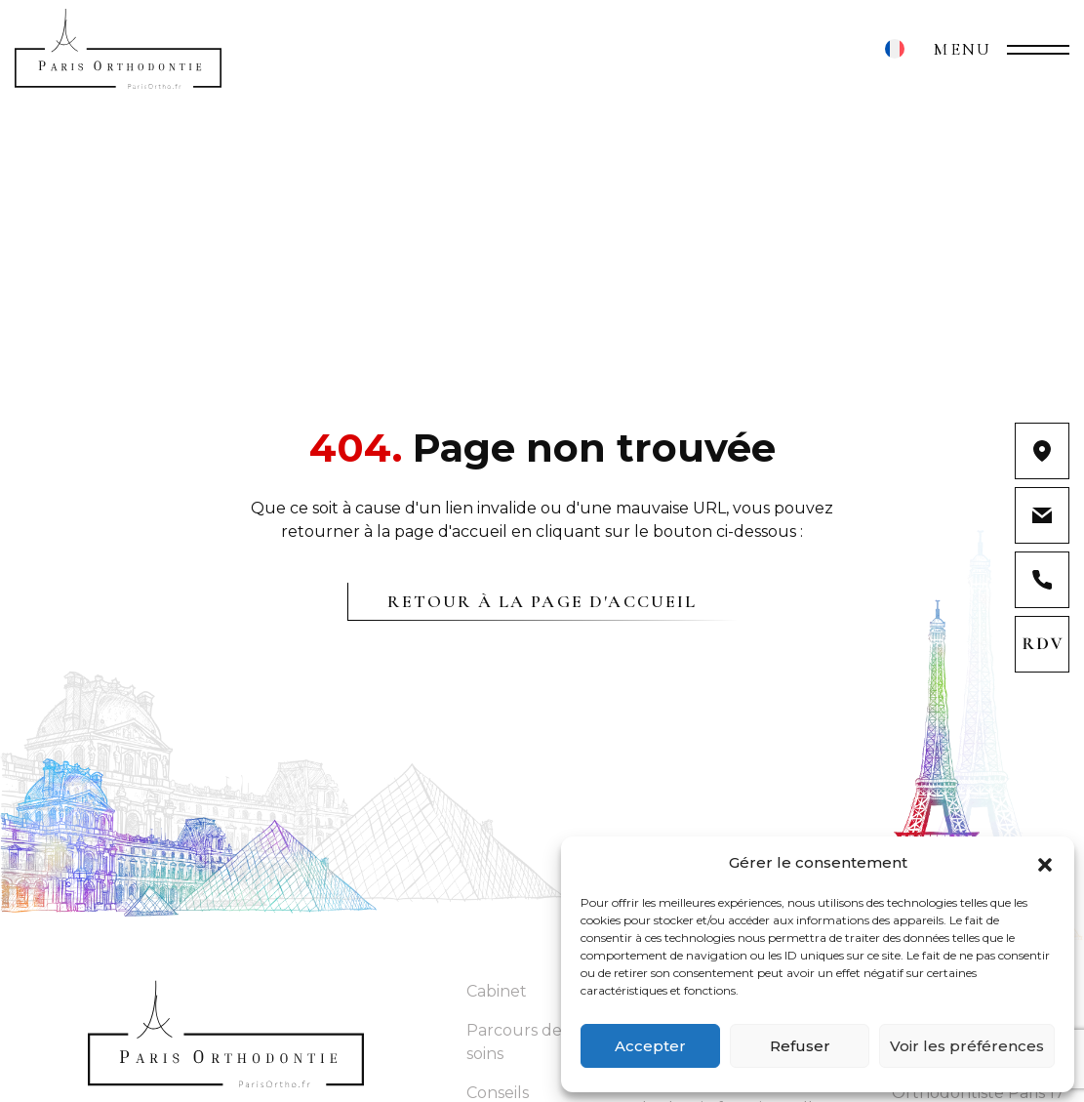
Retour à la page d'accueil (542, 601)
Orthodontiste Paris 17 (978, 1092)
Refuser (800, 1046)
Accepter (650, 1046)
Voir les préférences (967, 1046)
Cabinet (496, 991)
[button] (1045, 863)
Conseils (497, 1092)
